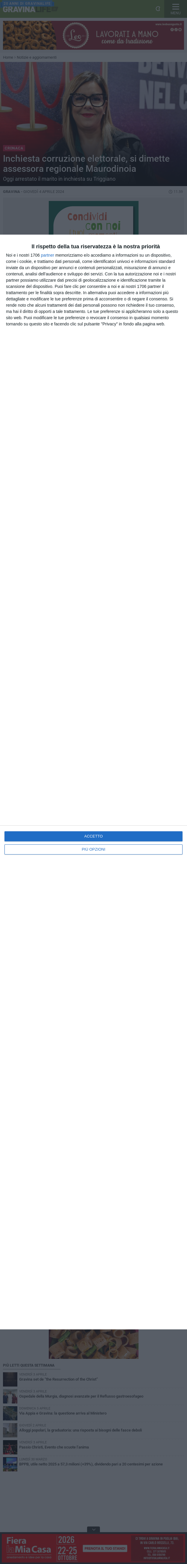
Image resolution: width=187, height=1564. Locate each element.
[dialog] (93, 782)
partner (47, 255)
